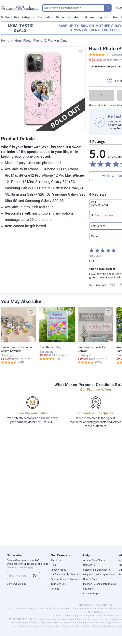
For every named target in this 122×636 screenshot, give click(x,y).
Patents (55, 588)
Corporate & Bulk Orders (96, 569)
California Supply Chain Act (66, 574)
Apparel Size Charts (94, 560)
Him (107, 17)
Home (5, 40)
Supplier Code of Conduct (65, 579)
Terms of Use (58, 584)
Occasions (63, 17)
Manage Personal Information (99, 584)
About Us (56, 560)
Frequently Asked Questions (99, 574)
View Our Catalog (16, 583)
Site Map (88, 588)
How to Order (90, 579)
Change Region (91, 593)
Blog (53, 565)
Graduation (45, 17)
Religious (28, 17)
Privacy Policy (58, 569)
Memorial (80, 17)
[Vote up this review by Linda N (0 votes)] (112, 285)
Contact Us (89, 565)
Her (115, 17)
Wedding (96, 17)
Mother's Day (10, 17)
